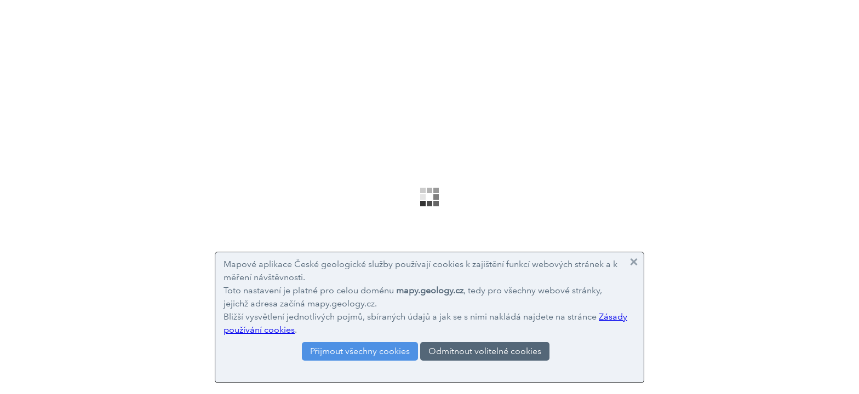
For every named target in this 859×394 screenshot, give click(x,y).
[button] (633, 262)
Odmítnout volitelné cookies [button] (484, 351)
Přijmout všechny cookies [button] (360, 351)
